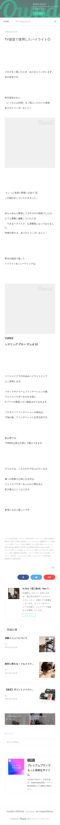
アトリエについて (23, 21)
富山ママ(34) (45, 547)
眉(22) (28, 544)
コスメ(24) (35, 544)
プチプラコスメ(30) (46, 550)
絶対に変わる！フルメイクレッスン (23, 664)
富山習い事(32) (14, 547)
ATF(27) (23, 547)
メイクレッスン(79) (24, 556)
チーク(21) (9, 544)
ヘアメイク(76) (32, 553)
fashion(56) (17, 559)
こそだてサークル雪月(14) (41, 556)
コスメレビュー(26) (31, 550)
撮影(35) (16, 553)
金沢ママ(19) (15, 541)
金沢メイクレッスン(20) (38, 539)
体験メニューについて (16, 638)
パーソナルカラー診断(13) (36, 541)
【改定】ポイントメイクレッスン (21, 690)
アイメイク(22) (19, 544)
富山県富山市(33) (33, 547)
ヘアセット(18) (23, 539)
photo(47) (8, 559)
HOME (6, 21)
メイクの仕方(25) (11, 539)
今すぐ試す (39, 13)
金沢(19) (23, 541)
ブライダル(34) (44, 553)
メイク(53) (19, 550)
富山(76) (23, 553)
